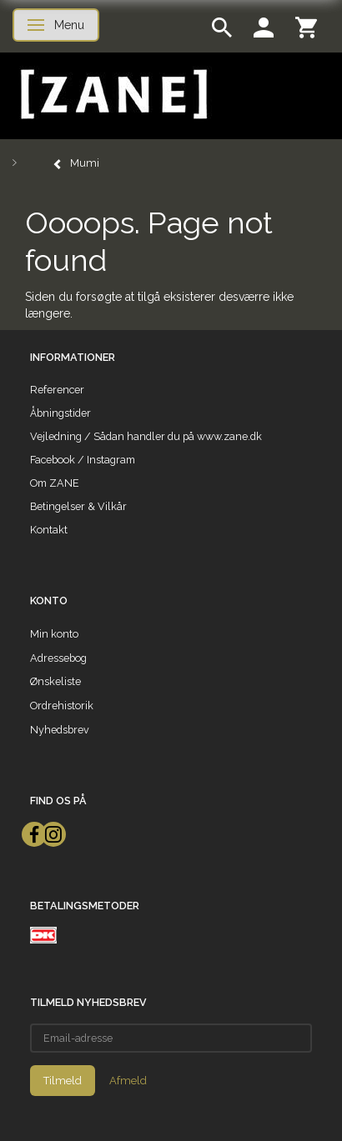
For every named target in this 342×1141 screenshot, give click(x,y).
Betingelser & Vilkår (78, 506)
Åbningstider (60, 413)
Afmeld (128, 1080)
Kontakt (49, 529)
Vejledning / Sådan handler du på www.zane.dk (146, 436)
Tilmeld (62, 1080)
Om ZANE (54, 483)
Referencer (57, 389)
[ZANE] (112, 95)
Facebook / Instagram (82, 459)
